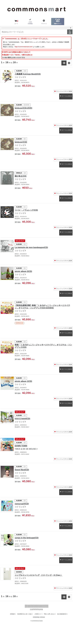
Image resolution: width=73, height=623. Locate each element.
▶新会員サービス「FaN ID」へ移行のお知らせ (17, 55)
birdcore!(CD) (21, 142)
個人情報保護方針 (62, 614)
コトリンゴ (19, 77)
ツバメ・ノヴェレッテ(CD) (26, 210)
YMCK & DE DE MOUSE (25, 449)
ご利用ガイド (37, 614)
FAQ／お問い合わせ (49, 614)
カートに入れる (67, 96)
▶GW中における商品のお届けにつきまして (16, 52)
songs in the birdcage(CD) (26, 538)
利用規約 (12, 614)
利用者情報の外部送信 (39, 617)
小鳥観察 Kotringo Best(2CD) (28, 74)
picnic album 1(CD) (23, 381)
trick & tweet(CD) (22, 419)
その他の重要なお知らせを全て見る (13, 57)
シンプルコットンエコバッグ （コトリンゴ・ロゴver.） (38, 575)
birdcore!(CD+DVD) (23, 108)
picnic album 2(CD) (23, 271)
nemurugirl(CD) (22, 504)
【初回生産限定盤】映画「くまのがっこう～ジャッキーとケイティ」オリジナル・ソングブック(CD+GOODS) (42, 306)
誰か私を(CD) (20, 176)
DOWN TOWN (21, 446)
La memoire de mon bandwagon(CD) (31, 247)
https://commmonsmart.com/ (24, 47)
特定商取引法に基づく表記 (24, 614)
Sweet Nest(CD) (22, 470)
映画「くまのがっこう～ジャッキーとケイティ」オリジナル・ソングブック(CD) (43, 346)
